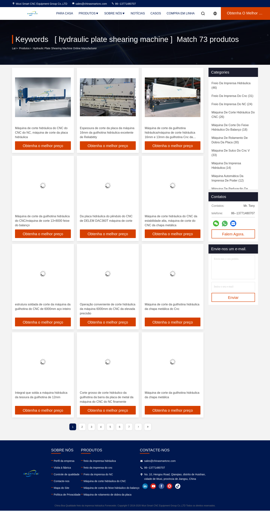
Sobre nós (114, 13)
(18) (230, 127)
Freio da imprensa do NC (134, 475)
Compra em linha (181, 13)
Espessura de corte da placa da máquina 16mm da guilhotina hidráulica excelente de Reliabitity (107, 133)
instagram (225, 492)
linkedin (200, 492)
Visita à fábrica (80, 468)
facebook (216, 492)
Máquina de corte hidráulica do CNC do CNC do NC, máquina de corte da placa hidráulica (41, 133)
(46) (231, 85)
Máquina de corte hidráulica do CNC (141, 482)
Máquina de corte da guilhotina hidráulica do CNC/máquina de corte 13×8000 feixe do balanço (42, 221)
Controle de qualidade (85, 475)
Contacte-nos (80, 482)
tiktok (233, 492)
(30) (230, 140)
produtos (24, 48)
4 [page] (101, 428)
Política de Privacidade (85, 495)
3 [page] (91, 428)
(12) (228, 178)
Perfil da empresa (82, 462)
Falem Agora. (233, 234)
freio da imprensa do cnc (134, 468)
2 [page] (82, 428)
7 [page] (129, 428)
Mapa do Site (80, 489)
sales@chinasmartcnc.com (89, 3)
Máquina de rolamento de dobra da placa (144, 495)
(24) (232, 104)
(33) (231, 153)
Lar (14, 48)
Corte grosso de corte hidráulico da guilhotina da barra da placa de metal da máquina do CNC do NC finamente (107, 398)
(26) (233, 114)
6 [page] (119, 428)
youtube (208, 492)
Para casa (64, 13)
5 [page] (110, 428)
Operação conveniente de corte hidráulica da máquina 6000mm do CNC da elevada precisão (107, 310)
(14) (226, 165)
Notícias (138, 13)
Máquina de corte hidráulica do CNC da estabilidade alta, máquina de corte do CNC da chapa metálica (171, 221)
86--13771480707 (123, 3)
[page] (138, 428)
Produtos (89, 13)
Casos (156, 13)
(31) (232, 95)
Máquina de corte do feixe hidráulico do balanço (148, 489)
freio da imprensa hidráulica (136, 462)
